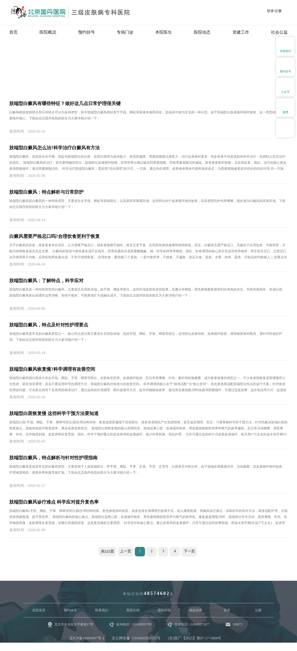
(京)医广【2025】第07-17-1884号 (194, 638)
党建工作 (240, 32)
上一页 (124, 551)
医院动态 (202, 32)
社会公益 (279, 32)
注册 (258, 610)
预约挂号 (86, 32)
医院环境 (164, 610)
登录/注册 (274, 11)
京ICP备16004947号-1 (86, 638)
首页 (13, 32)
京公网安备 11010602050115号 (136, 638)
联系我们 (101, 610)
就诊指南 (195, 610)
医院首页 (38, 610)
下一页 (190, 551)
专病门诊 (125, 32)
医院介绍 (132, 610)
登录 (227, 610)
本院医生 (163, 32)
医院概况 (47, 32)
